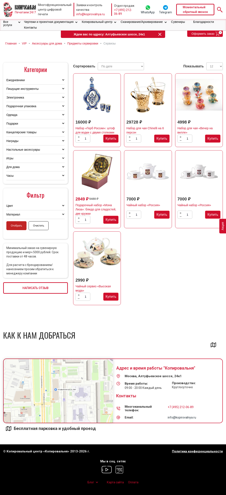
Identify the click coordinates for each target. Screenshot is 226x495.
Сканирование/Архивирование (142, 22)
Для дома (13, 167)
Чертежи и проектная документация (49, 22)
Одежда (11, 115)
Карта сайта (115, 482)
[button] (12, 23)
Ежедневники (15, 80)
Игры (9, 158)
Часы (10, 175)
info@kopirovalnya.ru (90, 14)
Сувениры (178, 22)
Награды (12, 141)
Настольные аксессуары (23, 149)
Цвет (9, 205)
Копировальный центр (97, 22)
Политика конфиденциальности (197, 451)
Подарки (12, 123)
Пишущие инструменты (22, 88)
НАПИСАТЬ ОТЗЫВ (35, 288)
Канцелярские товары (21, 132)
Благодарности (203, 22)
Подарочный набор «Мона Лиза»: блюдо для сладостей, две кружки (95, 209)
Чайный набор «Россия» (143, 205)
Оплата (133, 482)
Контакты (30, 27)
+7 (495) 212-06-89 (123, 11)
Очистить (38, 225)
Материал (13, 214)
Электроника (15, 97)
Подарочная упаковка (21, 106)
